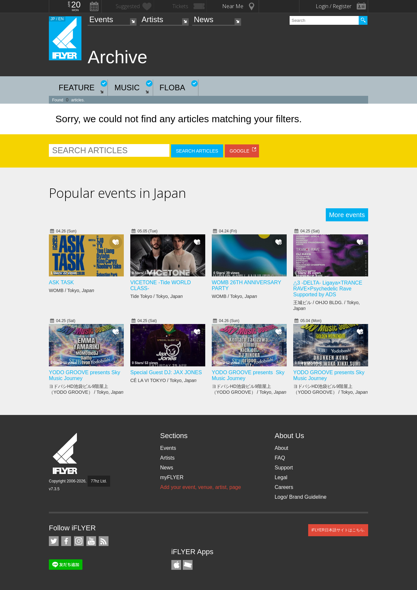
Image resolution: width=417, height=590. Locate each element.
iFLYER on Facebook (66, 541)
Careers (284, 487)
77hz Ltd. (99, 481)
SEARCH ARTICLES (197, 151)
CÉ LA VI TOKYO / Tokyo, (163, 380)
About (281, 448)
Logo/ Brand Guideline (300, 497)
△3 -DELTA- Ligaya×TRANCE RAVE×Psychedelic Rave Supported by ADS (327, 288)
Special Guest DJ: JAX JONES (166, 372)
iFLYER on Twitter (54, 541)
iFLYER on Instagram (79, 541)
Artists (152, 19)
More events (347, 214)
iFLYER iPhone (176, 565)
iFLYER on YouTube (91, 541)
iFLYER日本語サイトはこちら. (338, 530)
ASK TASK (61, 282)
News (203, 19)
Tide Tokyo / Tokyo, (156, 296)
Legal (281, 477)
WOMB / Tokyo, (71, 290)
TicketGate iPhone (188, 565)
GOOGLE (240, 151)
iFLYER (65, 454)
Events (101, 19)
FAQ (280, 458)
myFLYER (171, 477)
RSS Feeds (103, 541)
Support (284, 467)
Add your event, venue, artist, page (200, 487)
